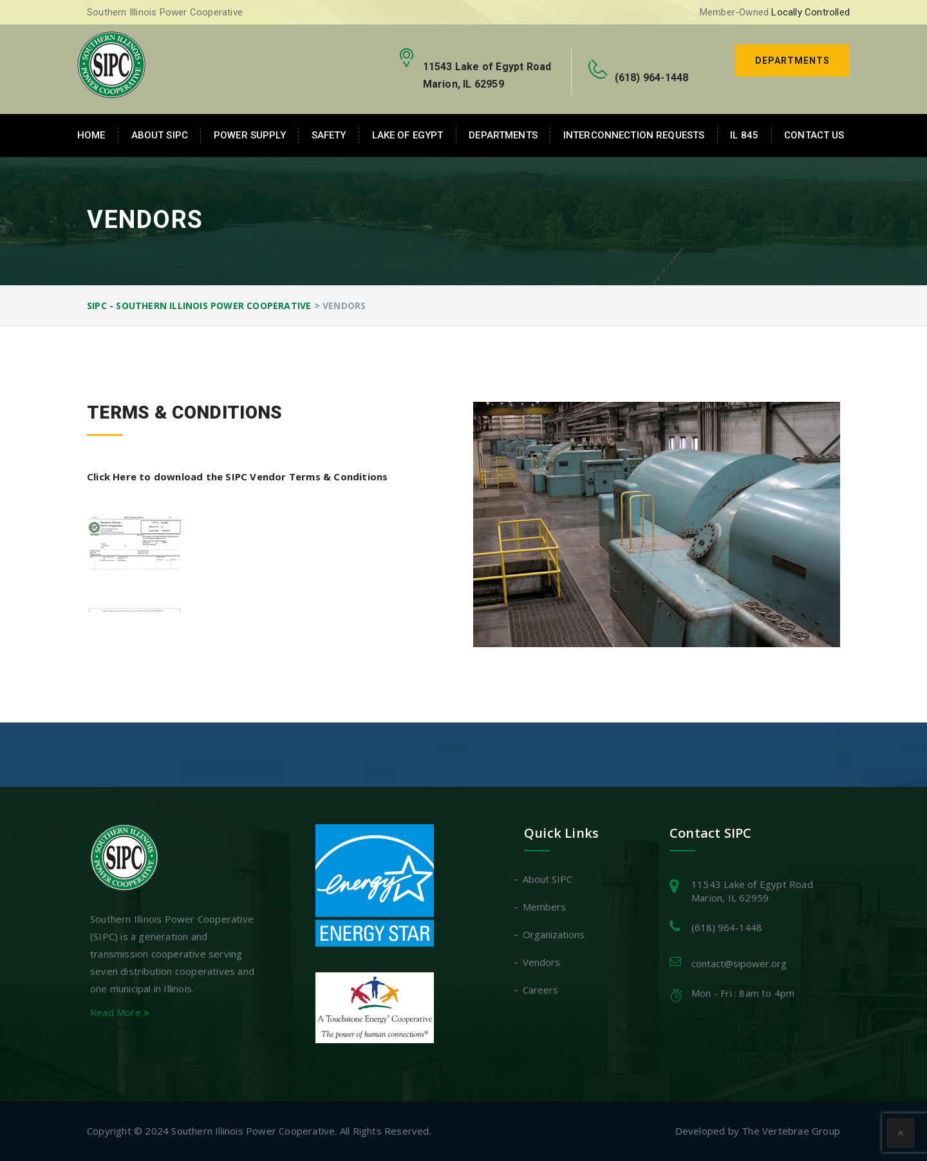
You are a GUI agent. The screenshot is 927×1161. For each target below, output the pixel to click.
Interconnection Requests (633, 135)
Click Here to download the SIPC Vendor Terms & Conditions (237, 476)
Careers (541, 989)
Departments (792, 60)
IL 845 (744, 135)
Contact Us (814, 135)
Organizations (554, 934)
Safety (329, 135)
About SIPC (159, 135)
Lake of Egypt (408, 135)
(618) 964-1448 (726, 927)
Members (545, 906)
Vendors (542, 962)
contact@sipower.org (739, 963)
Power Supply (250, 135)
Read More (119, 1012)
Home (91, 135)
